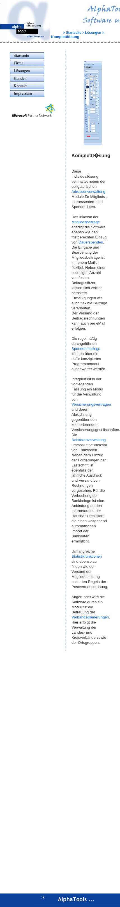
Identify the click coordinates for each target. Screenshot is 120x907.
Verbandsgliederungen (90, 617)
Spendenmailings (85, 349)
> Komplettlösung (78, 34)
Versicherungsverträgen (91, 404)
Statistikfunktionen (86, 556)
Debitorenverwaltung (88, 440)
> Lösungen (91, 33)
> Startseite (66, 33)
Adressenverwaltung (88, 191)
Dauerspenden (91, 242)
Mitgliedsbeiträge (85, 222)
